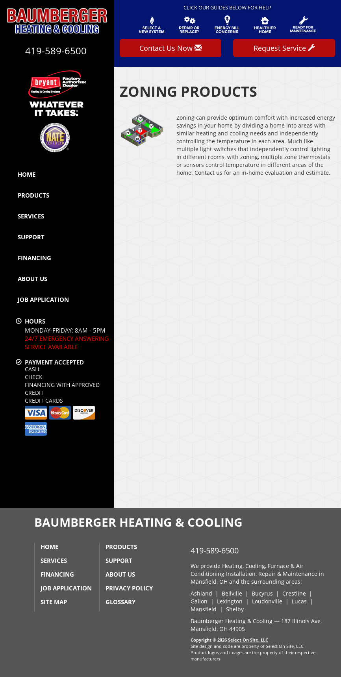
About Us (32, 279)
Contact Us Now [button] (170, 48)
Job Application (43, 299)
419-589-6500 (215, 550)
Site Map (54, 602)
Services (31, 216)
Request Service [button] (284, 48)
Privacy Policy (129, 588)
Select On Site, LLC (248, 640)
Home (26, 174)
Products (33, 195)
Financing (34, 258)
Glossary (120, 602)
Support (31, 237)
